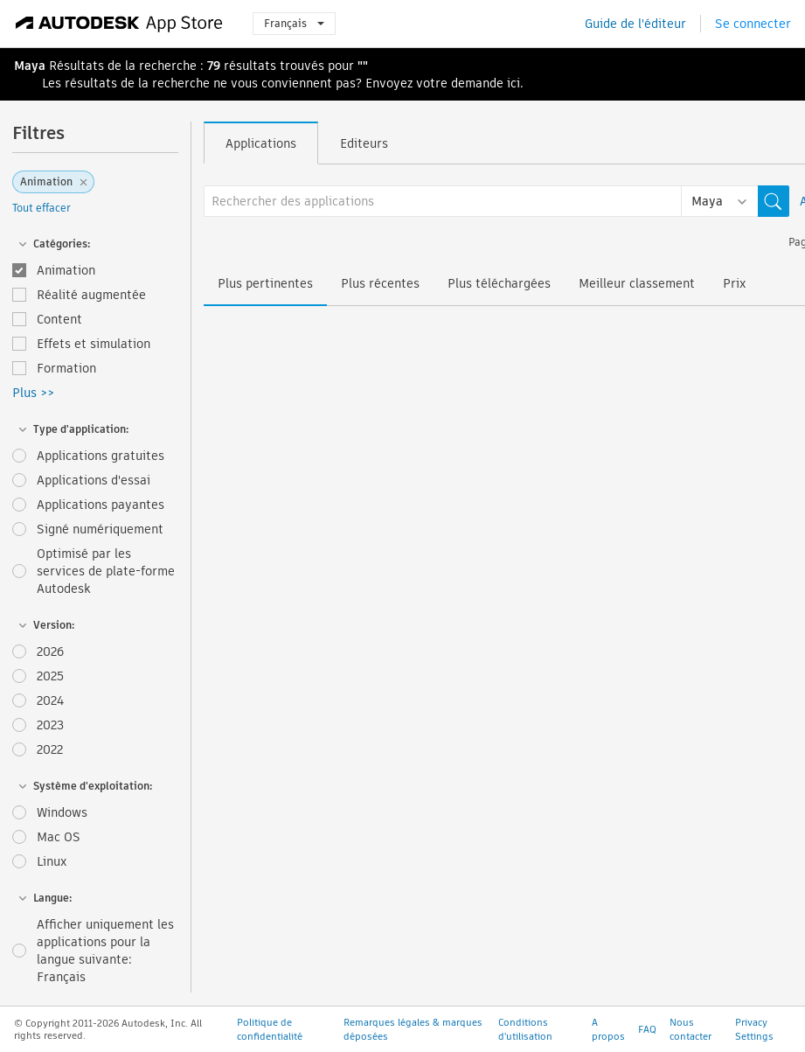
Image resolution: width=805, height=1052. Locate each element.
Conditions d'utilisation (525, 1029)
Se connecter (753, 23)
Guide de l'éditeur (635, 23)
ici (513, 83)
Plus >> (33, 392)
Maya (29, 65)
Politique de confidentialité (269, 1029)
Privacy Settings (754, 1029)
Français (294, 23)
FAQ (647, 1029)
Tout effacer (41, 207)
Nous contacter (690, 1029)
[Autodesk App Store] (119, 23)
